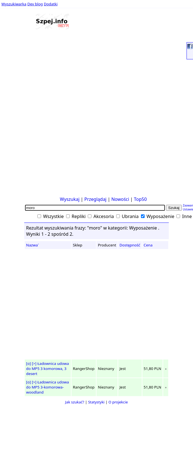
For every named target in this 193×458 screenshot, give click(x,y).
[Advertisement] (19, 109)
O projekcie (118, 402)
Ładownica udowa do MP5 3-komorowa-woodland (47, 387)
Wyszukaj (70, 199)
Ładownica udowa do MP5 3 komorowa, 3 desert (47, 368)
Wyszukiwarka (13, 3)
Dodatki (51, 3)
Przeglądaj (95, 199)
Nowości (120, 199)
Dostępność (130, 245)
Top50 (140, 199)
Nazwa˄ (32, 245)
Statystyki (96, 402)
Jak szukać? (74, 402)
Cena (148, 245)
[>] (34, 363)
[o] (28, 363)
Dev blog (35, 3)
